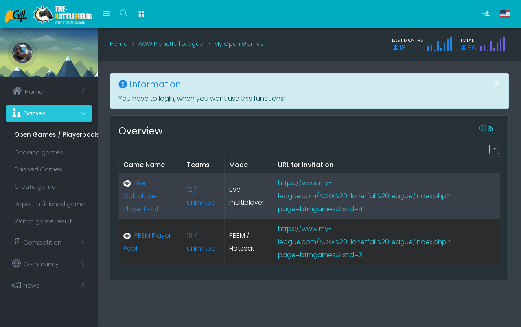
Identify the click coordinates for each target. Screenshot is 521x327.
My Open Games (239, 44)
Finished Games (38, 169)
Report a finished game (49, 203)
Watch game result (43, 221)
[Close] (497, 83)
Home (118, 44)
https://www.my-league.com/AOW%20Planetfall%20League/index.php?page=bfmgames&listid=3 (364, 242)
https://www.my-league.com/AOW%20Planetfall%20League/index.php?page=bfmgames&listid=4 (364, 196)
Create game (35, 186)
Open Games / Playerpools (53, 134)
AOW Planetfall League (170, 44)
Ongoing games (38, 152)
